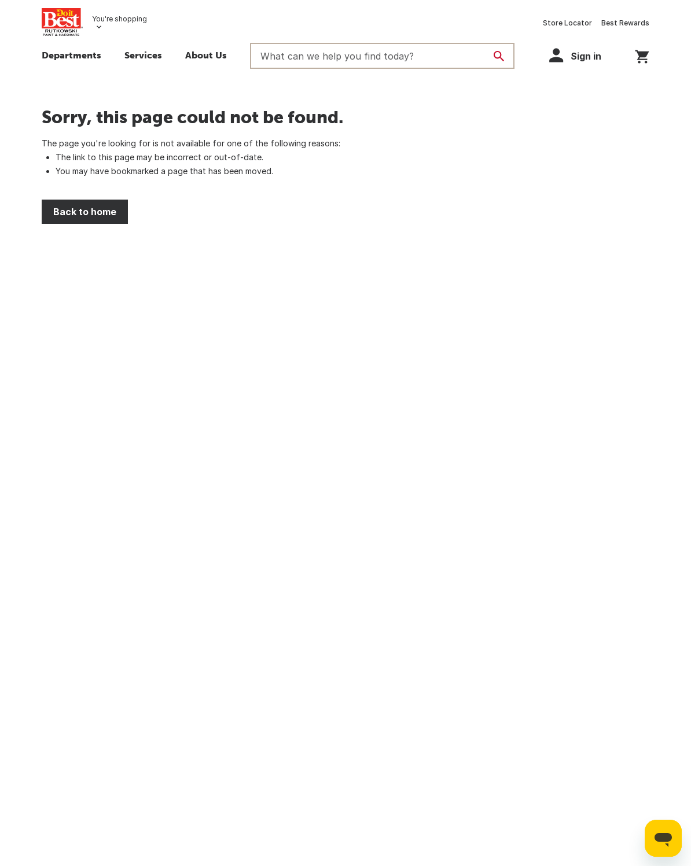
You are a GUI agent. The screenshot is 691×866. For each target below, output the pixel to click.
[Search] (499, 56)
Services (143, 55)
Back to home (84, 212)
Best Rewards (625, 23)
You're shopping (119, 18)
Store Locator (567, 23)
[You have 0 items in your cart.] (642, 55)
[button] (580, 55)
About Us (206, 55)
